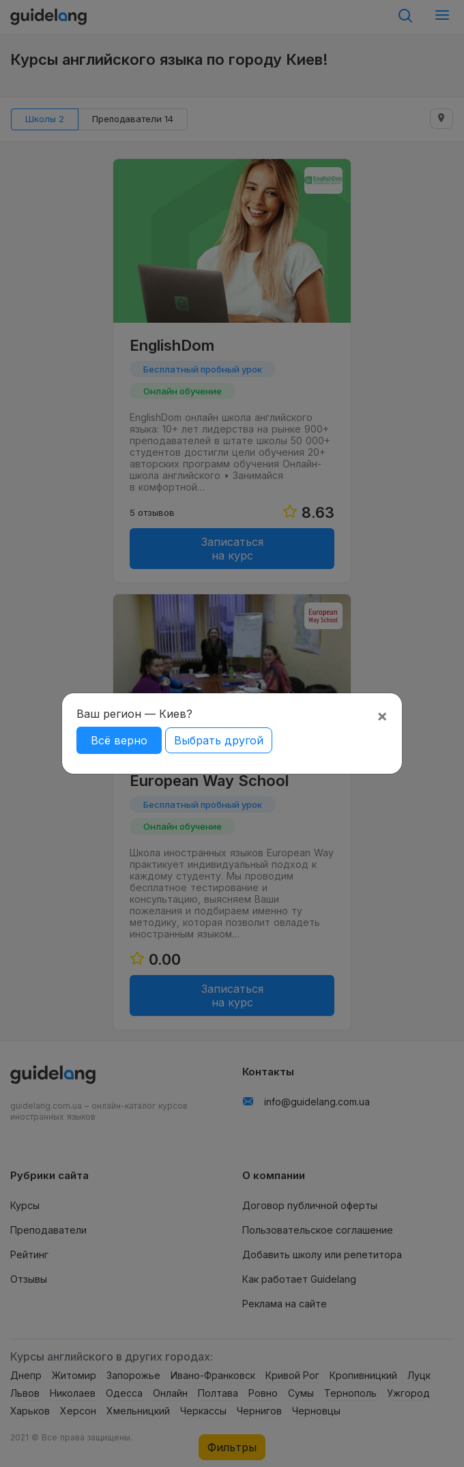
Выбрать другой (218, 740)
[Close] (382, 716)
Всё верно (119, 740)
